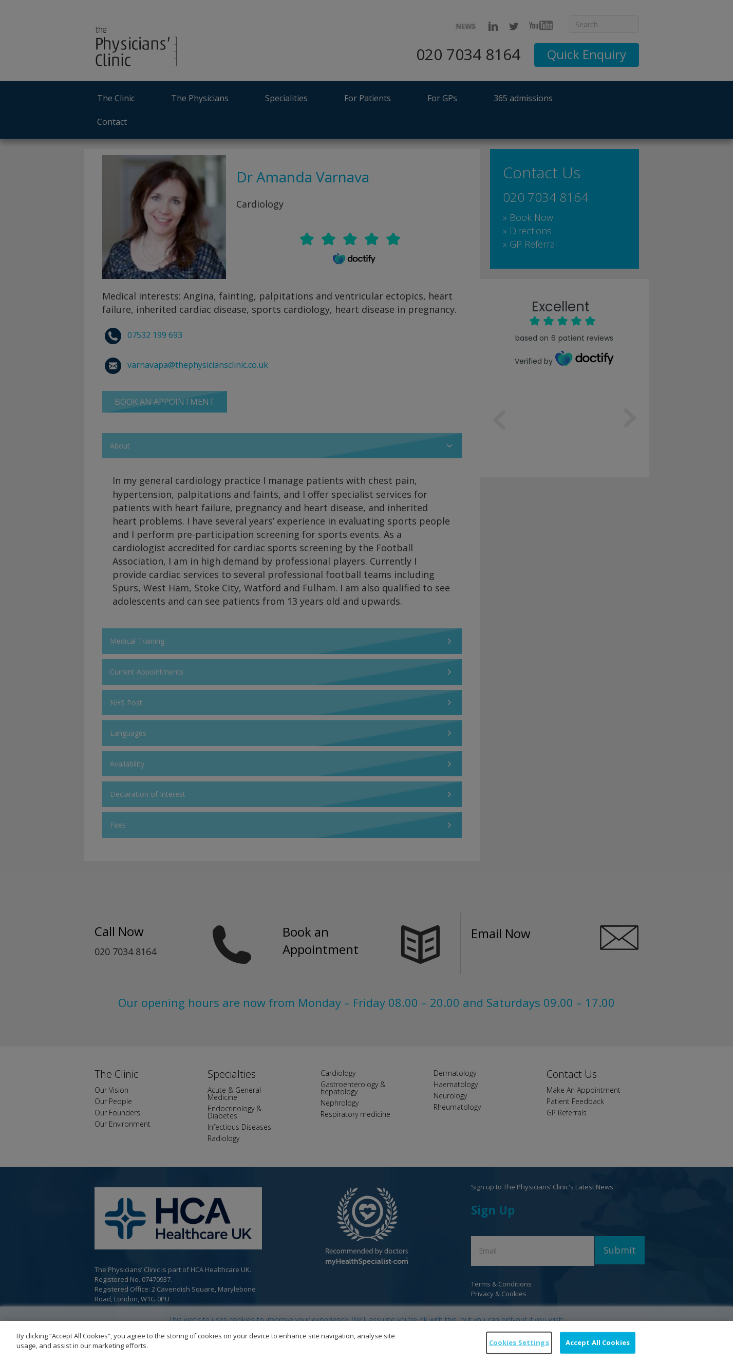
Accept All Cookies (598, 1350)
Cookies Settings (519, 1350)
